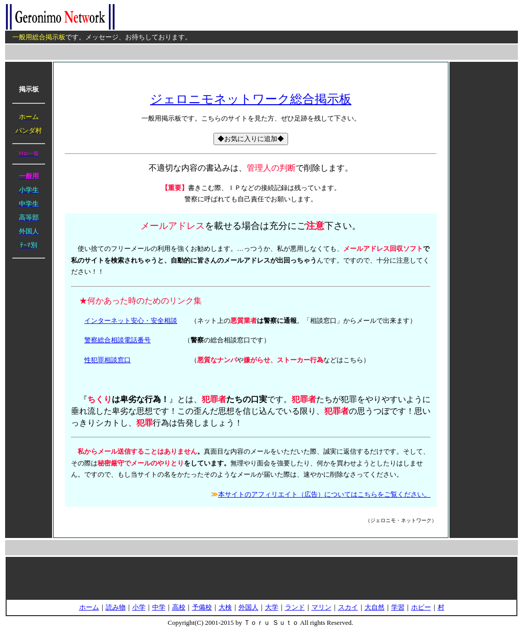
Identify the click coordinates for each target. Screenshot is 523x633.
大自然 (375, 607)
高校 (178, 607)
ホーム (89, 607)
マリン (321, 607)
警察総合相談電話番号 (117, 340)
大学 (271, 607)
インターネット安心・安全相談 (130, 320)
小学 (139, 607)
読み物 (116, 607)
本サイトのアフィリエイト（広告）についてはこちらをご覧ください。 (324, 494)
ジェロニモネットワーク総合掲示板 (250, 99)
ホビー (421, 607)
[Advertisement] (483, 217)
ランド (295, 607)
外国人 (248, 607)
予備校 (202, 607)
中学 (158, 607)
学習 (398, 607)
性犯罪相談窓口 (107, 360)
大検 (225, 607)
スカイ (348, 607)
